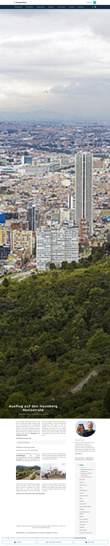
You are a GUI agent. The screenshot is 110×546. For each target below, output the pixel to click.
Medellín (81, 527)
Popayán (81, 509)
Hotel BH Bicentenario (86, 477)
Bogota (81, 465)
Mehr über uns (78, 453)
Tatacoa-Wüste (83, 495)
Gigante (81, 501)
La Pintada (82, 524)
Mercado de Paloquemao (87, 469)
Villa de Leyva (83, 485)
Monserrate (83, 467)
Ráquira (81, 482)
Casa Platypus (83, 490)
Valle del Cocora (83, 522)
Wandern (51, 7)
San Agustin (82, 504)
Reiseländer (18, 7)
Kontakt (89, 2)
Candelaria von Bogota (86, 473)
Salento (81, 516)
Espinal (81, 493)
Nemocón (82, 479)
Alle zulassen (91, 542)
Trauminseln (61, 7)
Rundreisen (29, 7)
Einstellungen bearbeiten (55, 542)
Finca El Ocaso (83, 519)
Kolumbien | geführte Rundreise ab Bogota (84, 458)
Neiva (81, 498)
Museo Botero (84, 475)
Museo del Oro (84, 471)
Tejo (80, 487)
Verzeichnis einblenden (23, 442)
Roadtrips (81, 7)
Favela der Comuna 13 (85, 532)
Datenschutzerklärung (80, 537)
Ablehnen (19, 542)
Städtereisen (41, 7)
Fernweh (71, 7)
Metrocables (82, 530)
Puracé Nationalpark (85, 506)
